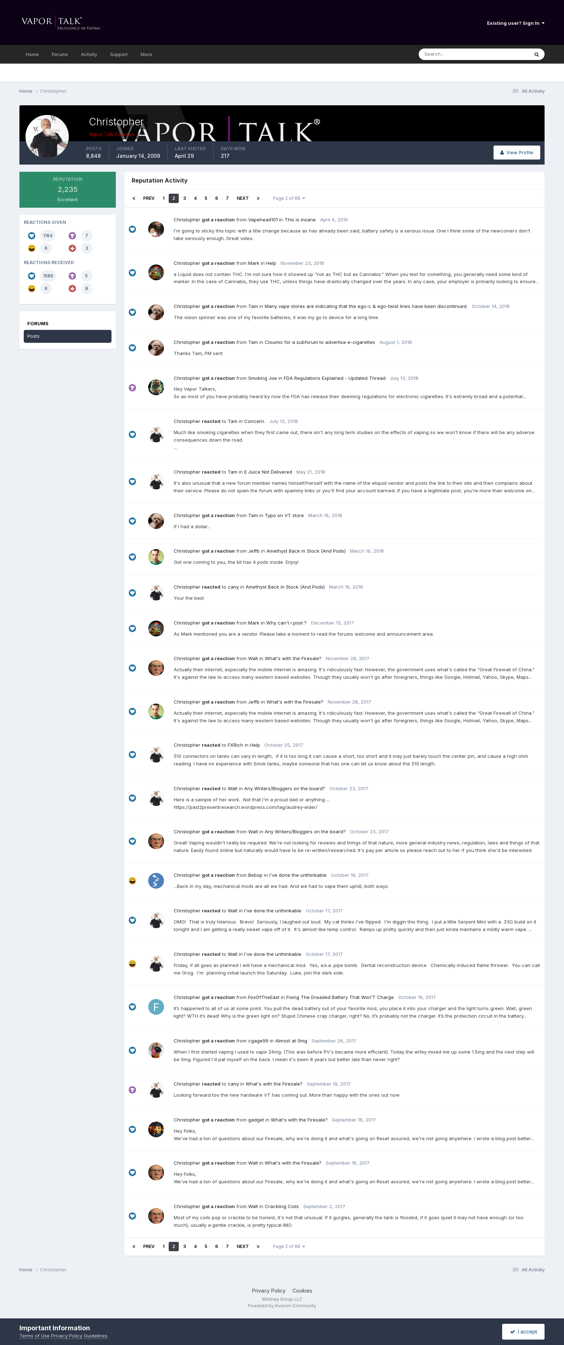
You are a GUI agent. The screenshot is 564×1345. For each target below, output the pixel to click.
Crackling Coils (282, 1206)
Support (119, 54)
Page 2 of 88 (289, 198)
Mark (253, 263)
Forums (60, 54)
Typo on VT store (284, 515)
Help (271, 263)
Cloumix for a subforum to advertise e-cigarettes (320, 342)
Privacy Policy (269, 1291)
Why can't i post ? (286, 623)
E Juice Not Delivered (268, 472)
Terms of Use (34, 1336)
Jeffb (254, 551)
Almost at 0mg (291, 1041)
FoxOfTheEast (263, 997)
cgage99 (258, 1041)
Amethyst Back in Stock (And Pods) (306, 551)
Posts (33, 336)
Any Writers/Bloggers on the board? (284, 788)
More (146, 54)
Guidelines (96, 1336)
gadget (256, 1120)
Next (243, 198)
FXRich (235, 745)
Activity (89, 54)
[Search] (454, 54)
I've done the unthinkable (298, 875)
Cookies (302, 1291)
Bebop (255, 875)
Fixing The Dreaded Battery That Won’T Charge (340, 997)
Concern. (254, 421)
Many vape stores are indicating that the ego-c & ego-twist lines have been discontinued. (366, 306)
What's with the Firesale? (293, 658)
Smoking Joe (262, 378)
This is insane (300, 219)
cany (233, 587)
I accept (523, 1331)
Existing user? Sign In (516, 23)
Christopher (187, 219)
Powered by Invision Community (282, 1305)
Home (32, 54)
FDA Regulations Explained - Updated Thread (335, 378)
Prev (149, 198)
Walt (253, 658)
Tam (253, 306)
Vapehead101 (263, 219)
